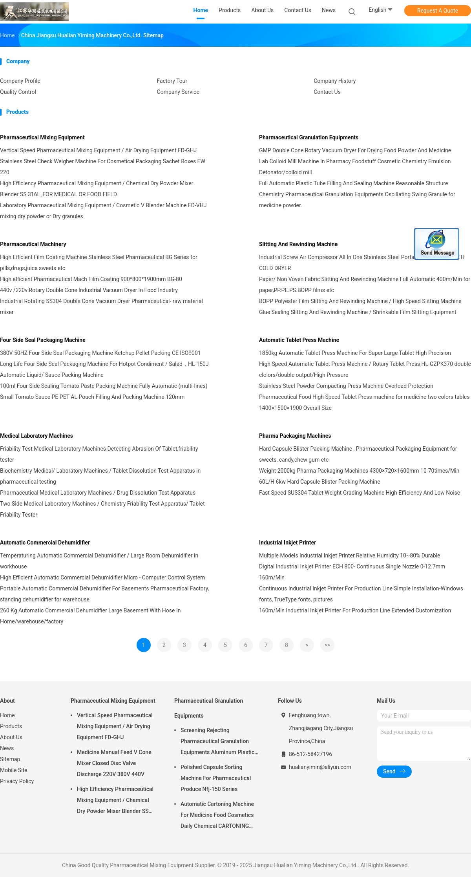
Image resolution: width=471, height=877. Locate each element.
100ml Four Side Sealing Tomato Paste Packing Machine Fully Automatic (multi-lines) (104, 386)
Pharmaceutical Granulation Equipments (308, 137)
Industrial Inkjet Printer (287, 542)
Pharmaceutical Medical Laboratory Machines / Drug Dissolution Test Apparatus (97, 493)
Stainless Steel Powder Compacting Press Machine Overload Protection (346, 386)
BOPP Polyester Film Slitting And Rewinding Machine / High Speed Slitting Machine (360, 301)
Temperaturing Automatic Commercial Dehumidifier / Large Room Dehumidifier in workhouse (99, 561)
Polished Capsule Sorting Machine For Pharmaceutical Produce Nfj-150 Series (216, 778)
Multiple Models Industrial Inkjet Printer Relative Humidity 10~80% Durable (349, 555)
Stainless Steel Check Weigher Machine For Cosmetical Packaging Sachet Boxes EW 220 (102, 166)
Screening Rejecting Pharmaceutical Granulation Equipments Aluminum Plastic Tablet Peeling (217, 742)
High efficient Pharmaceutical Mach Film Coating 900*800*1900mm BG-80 (91, 279)
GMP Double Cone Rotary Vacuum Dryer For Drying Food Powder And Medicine (355, 150)
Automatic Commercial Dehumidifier (45, 542)
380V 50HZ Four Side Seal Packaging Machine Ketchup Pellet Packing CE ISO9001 (100, 353)
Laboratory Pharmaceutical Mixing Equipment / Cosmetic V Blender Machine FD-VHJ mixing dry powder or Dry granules (103, 210)
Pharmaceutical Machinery (33, 244)
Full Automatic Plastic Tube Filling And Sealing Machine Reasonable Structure (353, 183)
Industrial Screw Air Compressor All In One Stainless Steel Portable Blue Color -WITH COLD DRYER (362, 262)
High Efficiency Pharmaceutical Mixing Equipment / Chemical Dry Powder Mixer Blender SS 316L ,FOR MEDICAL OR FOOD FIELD (97, 188)
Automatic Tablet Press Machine (299, 340)
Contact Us (327, 92)
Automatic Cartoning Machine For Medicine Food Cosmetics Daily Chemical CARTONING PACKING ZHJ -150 (217, 816)
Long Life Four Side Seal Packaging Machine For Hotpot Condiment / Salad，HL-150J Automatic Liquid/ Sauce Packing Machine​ (104, 369)
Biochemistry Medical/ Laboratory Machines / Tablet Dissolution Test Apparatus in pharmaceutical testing (100, 476)
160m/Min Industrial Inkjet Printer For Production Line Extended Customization (355, 610)
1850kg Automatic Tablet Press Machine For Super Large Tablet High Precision (355, 353)
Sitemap (10, 759)
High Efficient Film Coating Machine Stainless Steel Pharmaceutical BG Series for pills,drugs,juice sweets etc (98, 262)
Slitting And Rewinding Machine (298, 244)
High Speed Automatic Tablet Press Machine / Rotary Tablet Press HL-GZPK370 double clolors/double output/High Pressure (365, 369)
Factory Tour (172, 81)
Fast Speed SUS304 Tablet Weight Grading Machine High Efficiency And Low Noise (359, 493)
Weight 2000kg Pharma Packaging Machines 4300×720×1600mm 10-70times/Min (359, 471)
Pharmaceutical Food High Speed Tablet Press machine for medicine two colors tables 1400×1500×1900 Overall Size (364, 402)
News (7, 748)
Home (7, 715)
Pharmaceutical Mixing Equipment (42, 137)
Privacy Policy (17, 781)
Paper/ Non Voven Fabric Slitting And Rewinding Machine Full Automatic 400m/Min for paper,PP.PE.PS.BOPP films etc (364, 284)
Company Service (178, 92)
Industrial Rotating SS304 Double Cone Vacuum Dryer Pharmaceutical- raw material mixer (101, 306)
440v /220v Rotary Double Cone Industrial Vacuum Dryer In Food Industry (89, 290)
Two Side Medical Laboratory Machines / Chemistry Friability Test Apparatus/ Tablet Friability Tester (102, 509)
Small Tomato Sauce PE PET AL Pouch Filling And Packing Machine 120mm (92, 397)
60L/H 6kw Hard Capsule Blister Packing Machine (319, 482)
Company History (335, 81)
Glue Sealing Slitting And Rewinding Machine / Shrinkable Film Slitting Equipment (357, 312)
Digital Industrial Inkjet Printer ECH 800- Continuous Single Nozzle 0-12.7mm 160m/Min (352, 572)
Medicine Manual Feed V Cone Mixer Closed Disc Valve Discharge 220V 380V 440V (114, 763)
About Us (11, 737)
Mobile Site (13, 770)
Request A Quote (437, 10)
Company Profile (20, 81)
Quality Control (18, 92)
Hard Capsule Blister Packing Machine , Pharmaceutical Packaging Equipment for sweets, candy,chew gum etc (358, 454)
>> (327, 645)
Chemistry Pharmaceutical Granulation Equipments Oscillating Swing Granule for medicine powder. (357, 199)
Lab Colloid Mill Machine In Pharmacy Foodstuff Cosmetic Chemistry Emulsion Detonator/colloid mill (355, 166)
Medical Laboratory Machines (36, 436)
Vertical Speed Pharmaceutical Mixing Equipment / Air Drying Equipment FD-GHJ (98, 150)
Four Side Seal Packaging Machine (43, 340)
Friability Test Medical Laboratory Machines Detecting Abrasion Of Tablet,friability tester (99, 454)
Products (11, 726)
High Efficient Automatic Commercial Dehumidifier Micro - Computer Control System (102, 577)
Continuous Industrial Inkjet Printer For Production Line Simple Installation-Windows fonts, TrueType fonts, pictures (361, 594)
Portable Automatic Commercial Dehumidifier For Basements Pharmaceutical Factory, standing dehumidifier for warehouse (104, 594)
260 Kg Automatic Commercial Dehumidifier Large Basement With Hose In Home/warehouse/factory (90, 616)
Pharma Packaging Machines (295, 436)
